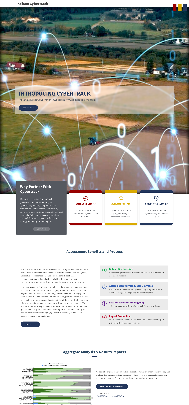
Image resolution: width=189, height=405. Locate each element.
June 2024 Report (103, 396)
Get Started (28, 108)
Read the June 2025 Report (112, 386)
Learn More (41, 229)
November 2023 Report (117, 396)
